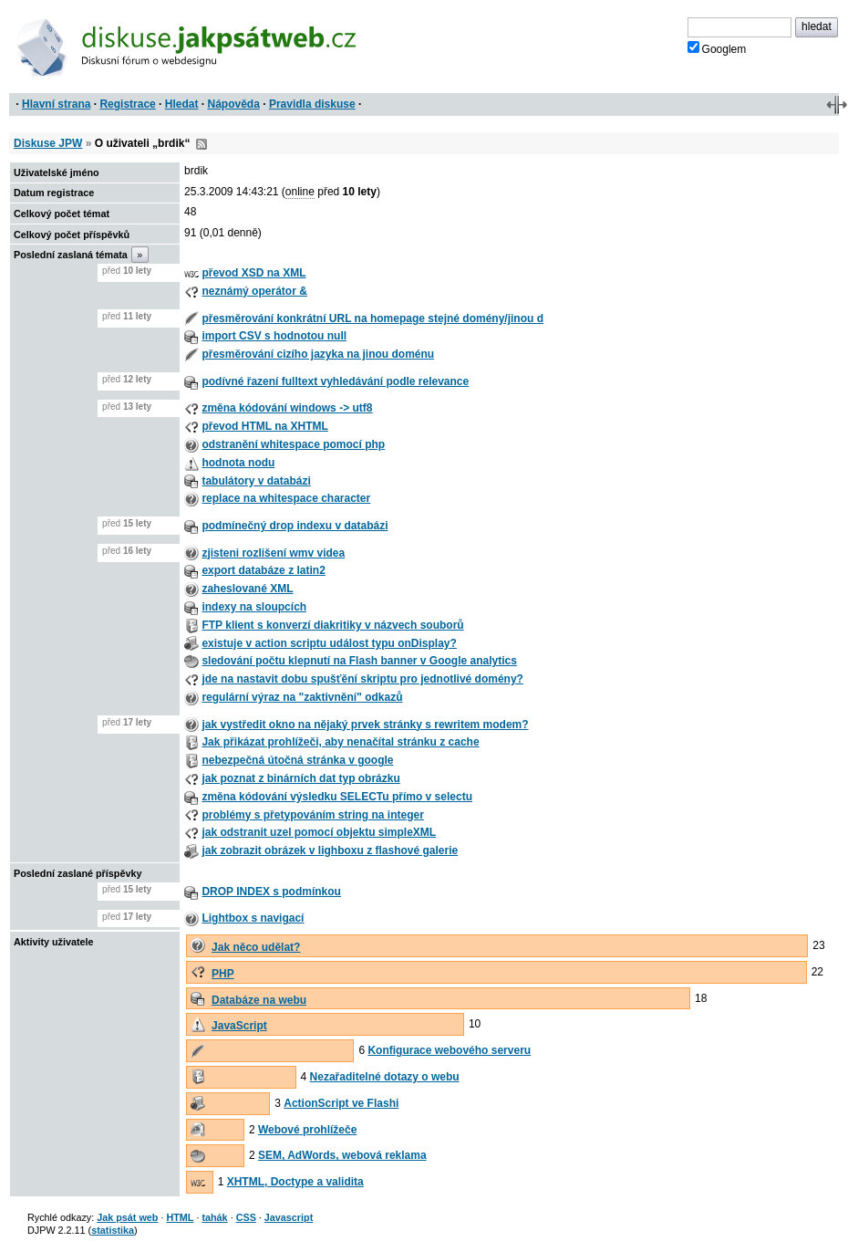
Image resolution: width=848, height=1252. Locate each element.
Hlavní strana (56, 104)
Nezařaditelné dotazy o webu (385, 1076)
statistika (112, 1230)
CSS (246, 1217)
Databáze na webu (259, 1000)
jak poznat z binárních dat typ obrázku (300, 778)
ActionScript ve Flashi (341, 1103)
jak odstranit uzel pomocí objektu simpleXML (319, 832)
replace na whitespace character (286, 498)
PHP (223, 973)
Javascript (288, 1217)
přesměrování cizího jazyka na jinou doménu (318, 354)
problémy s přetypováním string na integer (312, 815)
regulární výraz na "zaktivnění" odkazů (302, 697)
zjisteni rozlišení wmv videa (273, 553)
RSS (201, 144)
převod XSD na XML (253, 272)
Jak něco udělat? (256, 947)
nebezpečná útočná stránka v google (297, 760)
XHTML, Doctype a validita (295, 1181)
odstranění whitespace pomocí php (293, 444)
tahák (214, 1217)
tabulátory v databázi (256, 481)
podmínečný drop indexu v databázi (295, 525)
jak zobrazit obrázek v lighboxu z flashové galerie (330, 850)
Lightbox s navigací (253, 918)
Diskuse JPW (48, 143)
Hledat (182, 104)
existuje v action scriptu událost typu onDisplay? (329, 643)
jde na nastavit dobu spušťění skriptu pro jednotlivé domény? (362, 679)
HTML (179, 1217)
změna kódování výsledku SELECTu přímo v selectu (337, 796)
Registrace (127, 104)
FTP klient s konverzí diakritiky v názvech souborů (332, 625)
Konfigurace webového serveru (449, 1050)
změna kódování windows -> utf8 (287, 408)
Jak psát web (127, 1217)
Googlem (717, 48)
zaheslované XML (247, 588)
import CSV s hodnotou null (274, 335)
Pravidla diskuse (312, 104)
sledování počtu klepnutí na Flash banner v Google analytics (359, 660)
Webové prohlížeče (307, 1129)
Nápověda (234, 104)
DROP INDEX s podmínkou (271, 891)
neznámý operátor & (254, 291)
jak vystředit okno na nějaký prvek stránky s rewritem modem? (365, 724)
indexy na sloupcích (254, 606)
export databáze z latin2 (263, 570)
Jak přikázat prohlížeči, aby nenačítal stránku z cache (340, 742)
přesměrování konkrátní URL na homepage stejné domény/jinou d (372, 318)
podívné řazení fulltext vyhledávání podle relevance (335, 381)
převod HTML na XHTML (264, 426)
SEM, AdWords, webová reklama (342, 1155)
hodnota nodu (238, 462)
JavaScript (239, 1025)
